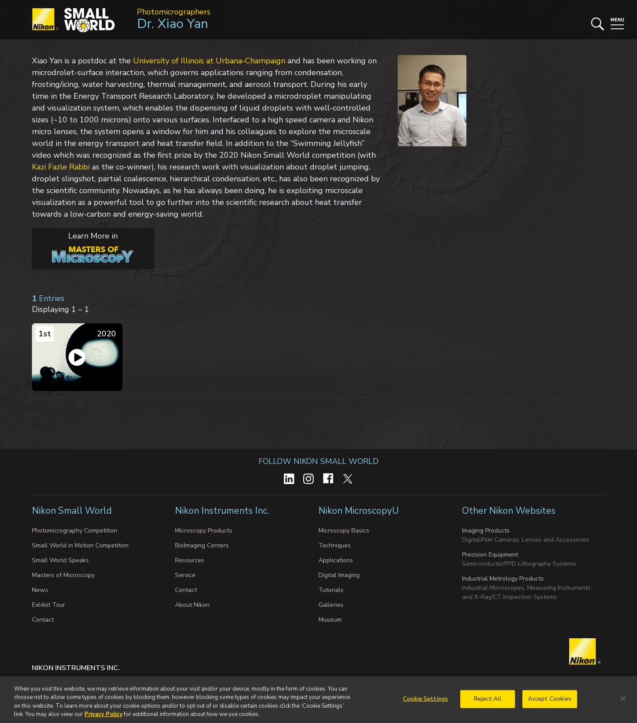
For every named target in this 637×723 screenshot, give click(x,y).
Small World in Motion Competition (80, 545)
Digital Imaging (339, 575)
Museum (330, 620)
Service (185, 575)
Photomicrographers (173, 12)
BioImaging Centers (202, 545)
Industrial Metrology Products (503, 578)
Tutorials (330, 590)
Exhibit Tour (48, 605)
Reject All (487, 703)
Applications (335, 560)
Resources (189, 560)
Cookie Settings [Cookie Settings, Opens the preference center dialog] (425, 703)
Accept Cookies (550, 703)
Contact (43, 620)
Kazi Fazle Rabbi (61, 167)
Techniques (334, 545)
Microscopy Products (203, 530)
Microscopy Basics (343, 530)
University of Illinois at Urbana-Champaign (209, 60)
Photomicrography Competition (74, 530)
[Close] (623, 703)
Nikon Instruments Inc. (223, 511)
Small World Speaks (60, 560)
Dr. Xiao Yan (172, 24)
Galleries (330, 605)
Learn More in (83, 247)
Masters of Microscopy (63, 575)
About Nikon (192, 605)
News (40, 590)
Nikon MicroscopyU (358, 511)
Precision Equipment (490, 554)
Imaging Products (486, 530)
